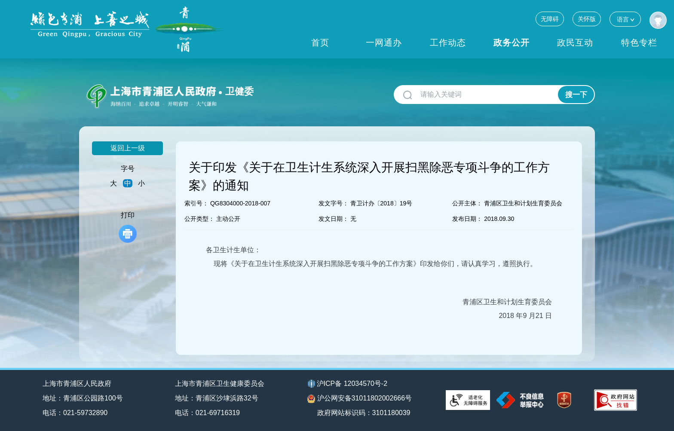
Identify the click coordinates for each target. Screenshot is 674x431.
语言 (625, 19)
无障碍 (550, 18)
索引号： (196, 203)
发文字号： (334, 203)
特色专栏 (639, 42)
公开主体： (467, 203)
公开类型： (199, 218)
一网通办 (384, 42)
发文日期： (334, 218)
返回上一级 (127, 148)
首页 (320, 42)
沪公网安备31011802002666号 (359, 398)
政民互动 (575, 42)
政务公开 (511, 42)
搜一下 (576, 95)
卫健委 (239, 91)
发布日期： (467, 218)
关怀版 (587, 18)
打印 (128, 227)
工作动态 (448, 42)
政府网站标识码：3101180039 (364, 412)
